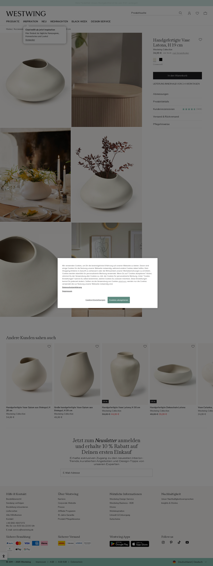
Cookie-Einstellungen (95, 300)
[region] (108, 283)
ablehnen (122, 281)
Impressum (67, 291)
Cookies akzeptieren (118, 300)
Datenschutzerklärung (72, 287)
